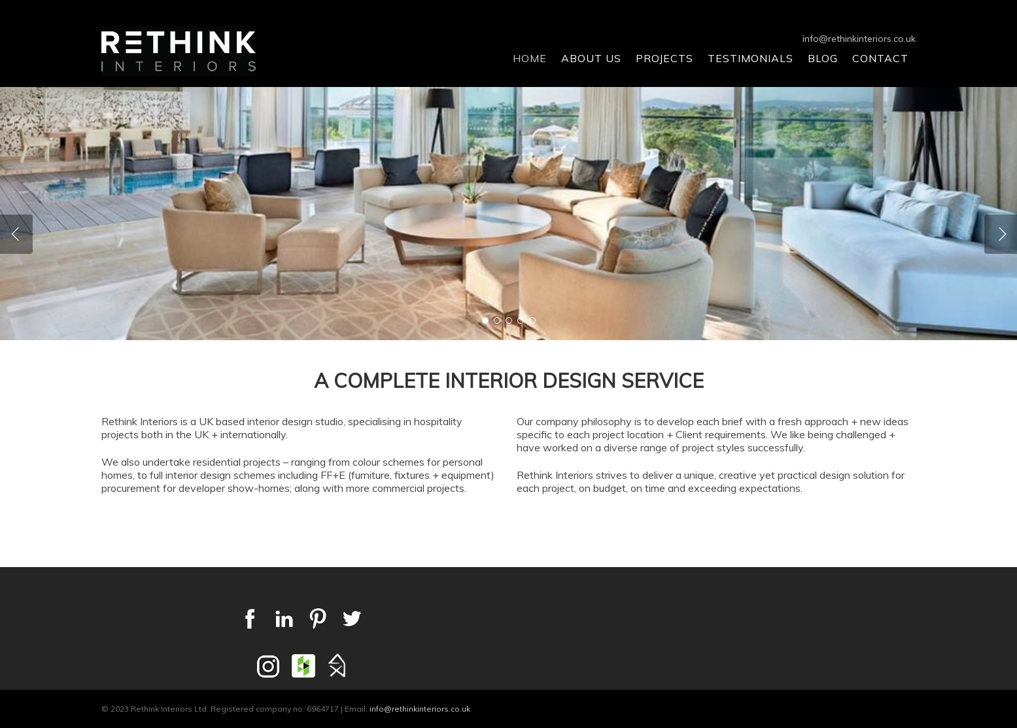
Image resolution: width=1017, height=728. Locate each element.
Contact (880, 58)
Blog (823, 58)
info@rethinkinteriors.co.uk (859, 38)
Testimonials (750, 58)
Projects (664, 58)
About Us (591, 58)
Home (530, 58)
